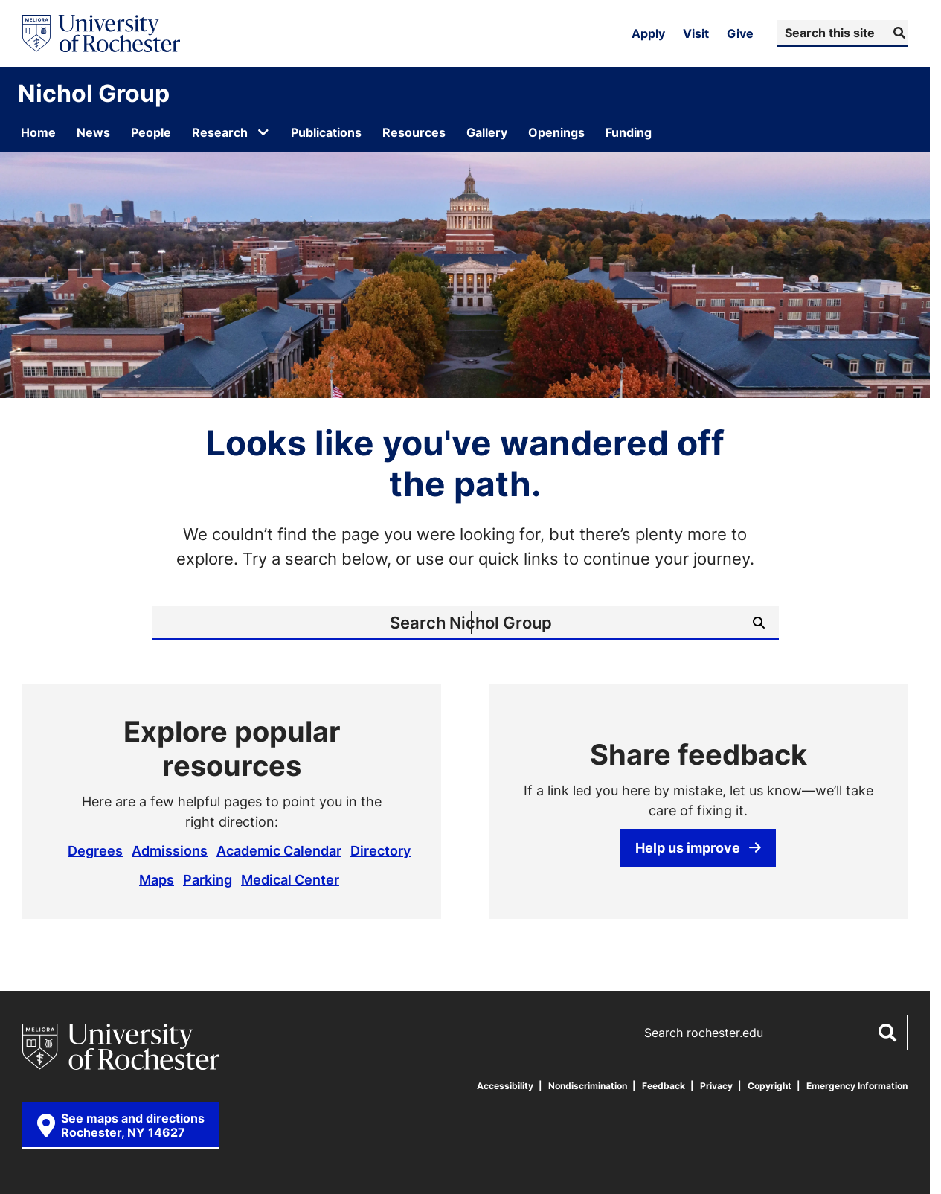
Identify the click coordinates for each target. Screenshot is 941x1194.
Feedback (663, 1085)
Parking (207, 879)
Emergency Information (857, 1085)
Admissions (170, 850)
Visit (696, 33)
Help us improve (698, 847)
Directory (380, 850)
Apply (648, 33)
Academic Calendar (278, 850)
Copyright (769, 1085)
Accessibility (505, 1085)
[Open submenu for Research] (263, 132)
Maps (156, 879)
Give (740, 33)
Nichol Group (94, 93)
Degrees (95, 850)
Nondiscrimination (587, 1085)
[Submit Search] (897, 32)
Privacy (716, 1085)
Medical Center (290, 879)
